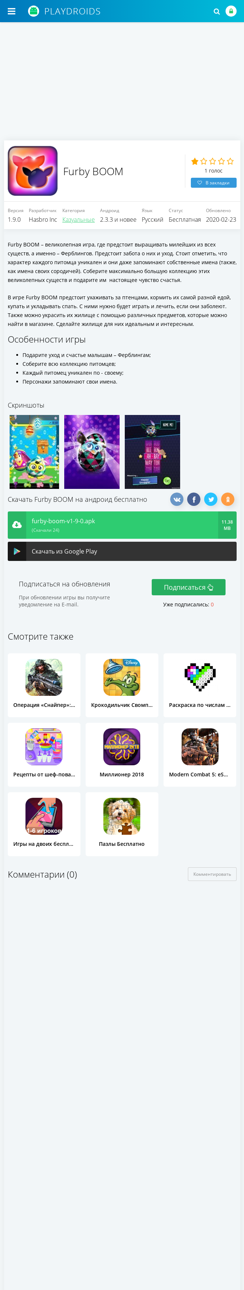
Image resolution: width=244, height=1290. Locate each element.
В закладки (213, 183)
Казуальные (78, 221)
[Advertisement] (122, 85)
